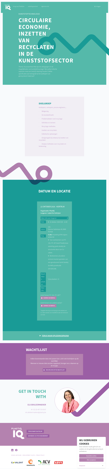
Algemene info (47, 7)
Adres (44, 230)
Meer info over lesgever (49, 218)
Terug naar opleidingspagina (55, 336)
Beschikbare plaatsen (43, 279)
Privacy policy (40, 455)
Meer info (43, 289)
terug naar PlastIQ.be (20, 7)
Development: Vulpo (29, 455)
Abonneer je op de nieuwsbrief (38, 436)
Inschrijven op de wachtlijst (55, 370)
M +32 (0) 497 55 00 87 (38, 410)
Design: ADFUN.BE (16, 455)
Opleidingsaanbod (34, 7)
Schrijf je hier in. (50, 298)
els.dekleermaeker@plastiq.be (35, 413)
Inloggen (95, 7)
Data (43, 222)
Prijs (43, 236)
